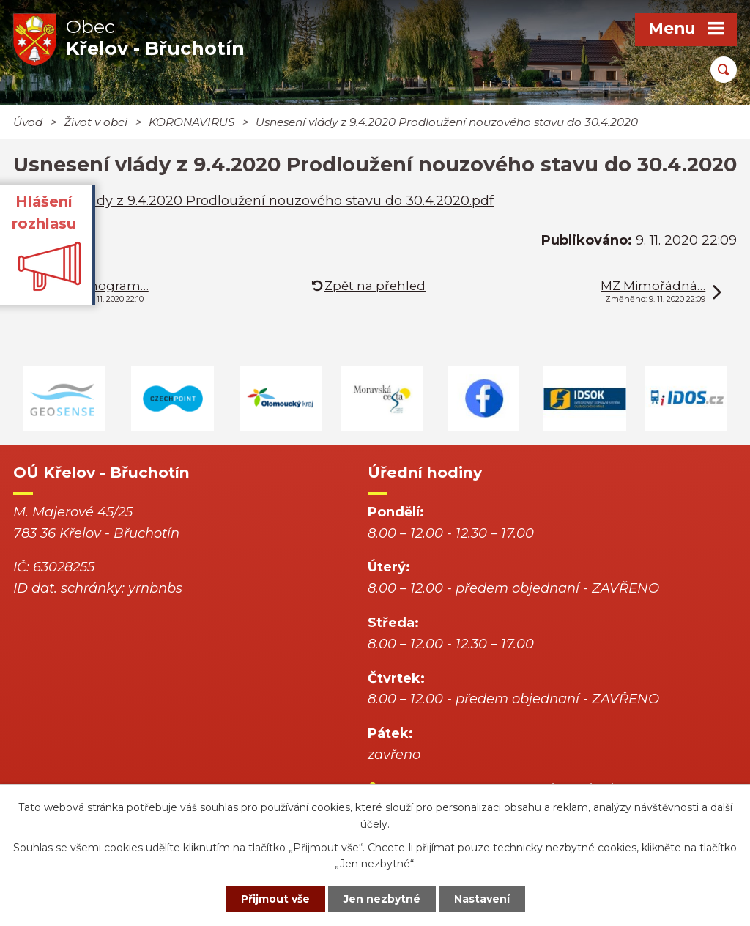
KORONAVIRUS (191, 122)
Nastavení (482, 898)
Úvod (27, 122)
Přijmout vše (275, 898)
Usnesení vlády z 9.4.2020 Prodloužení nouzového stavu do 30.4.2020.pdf (253, 201)
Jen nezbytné (382, 898)
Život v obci (95, 122)
